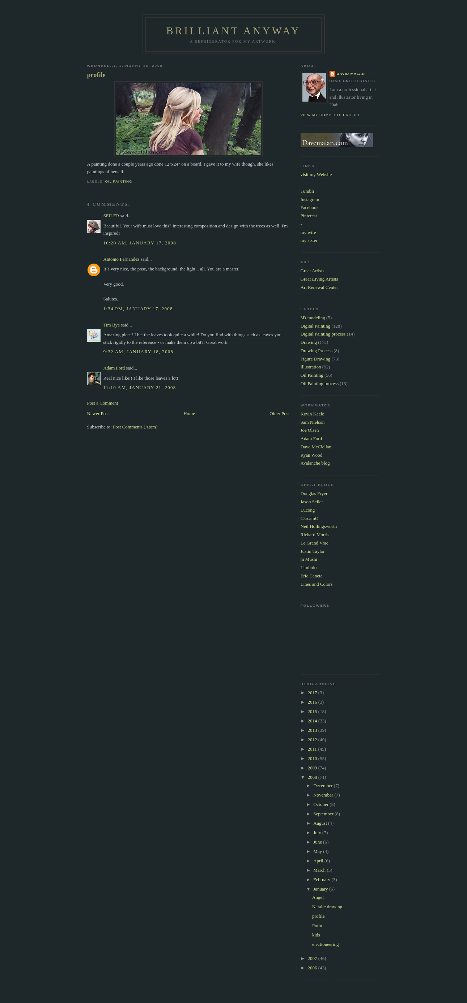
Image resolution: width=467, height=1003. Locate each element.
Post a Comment (102, 403)
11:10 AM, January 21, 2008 (139, 387)
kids (316, 935)
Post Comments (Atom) (135, 427)
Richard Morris (315, 534)
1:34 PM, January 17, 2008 (138, 308)
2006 (313, 967)
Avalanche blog (315, 463)
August (320, 823)
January (321, 889)
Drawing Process (316, 350)
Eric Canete (312, 576)
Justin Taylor (313, 551)
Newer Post (98, 413)
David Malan (351, 74)
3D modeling (313, 317)
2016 (313, 702)
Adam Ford (114, 368)
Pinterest (309, 215)
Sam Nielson (313, 422)
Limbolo (309, 567)
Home (189, 413)
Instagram (310, 199)
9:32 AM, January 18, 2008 (138, 351)
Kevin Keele (312, 414)
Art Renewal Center (319, 287)
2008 (313, 777)
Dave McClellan (316, 446)
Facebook (310, 207)
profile (96, 74)
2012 (313, 739)
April (318, 860)
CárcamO (310, 518)
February (322, 879)
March (320, 870)
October (321, 804)
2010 (313, 758)
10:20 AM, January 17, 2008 (140, 243)
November (323, 795)
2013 (313, 730)
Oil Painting (118, 181)
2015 (313, 711)
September (324, 813)
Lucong (308, 510)
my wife (308, 232)
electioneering (325, 944)
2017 (313, 692)
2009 (313, 768)
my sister (309, 240)
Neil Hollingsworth (319, 526)
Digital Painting (316, 326)
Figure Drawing (316, 359)
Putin (317, 925)
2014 (313, 721)
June (318, 842)
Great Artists (312, 270)
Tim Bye (111, 325)
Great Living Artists (319, 279)
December (323, 785)
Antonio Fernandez (121, 259)
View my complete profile (331, 115)
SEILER (111, 215)
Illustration (311, 367)
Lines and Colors (317, 584)
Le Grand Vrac (314, 543)
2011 (313, 749)
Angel (318, 897)
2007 (313, 958)
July (317, 832)
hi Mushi (309, 559)
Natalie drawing (327, 906)
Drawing (309, 342)
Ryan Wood (312, 455)
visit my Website (316, 174)
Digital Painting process (323, 334)
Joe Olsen (310, 430)
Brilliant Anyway (233, 31)
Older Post (279, 413)
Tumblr (308, 191)
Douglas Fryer (314, 493)
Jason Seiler (312, 501)
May (318, 851)
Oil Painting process (320, 383)
